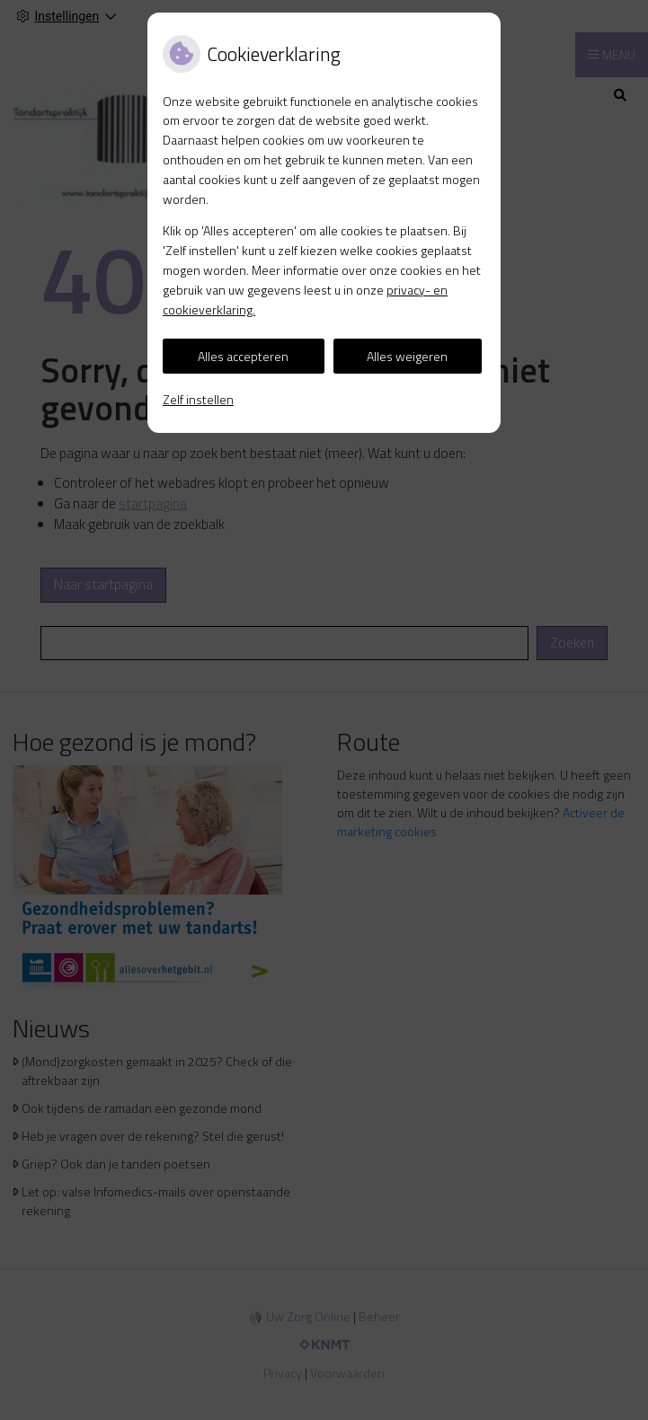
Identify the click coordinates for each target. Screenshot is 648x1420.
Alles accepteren (243, 356)
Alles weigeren (407, 356)
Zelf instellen (198, 399)
